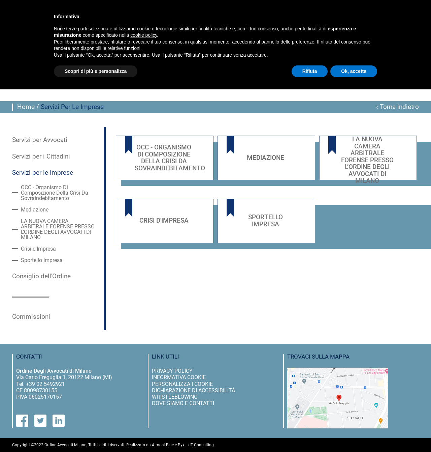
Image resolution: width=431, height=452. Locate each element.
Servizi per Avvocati (39, 140)
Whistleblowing (175, 397)
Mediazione (34, 210)
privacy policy (172, 371)
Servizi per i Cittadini (41, 156)
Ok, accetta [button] (353, 71)
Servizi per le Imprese (42, 172)
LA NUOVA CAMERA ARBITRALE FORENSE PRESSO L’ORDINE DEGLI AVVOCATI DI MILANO (58, 229)
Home (26, 107)
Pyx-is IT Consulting (196, 445)
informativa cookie (179, 377)
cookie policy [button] (143, 35)
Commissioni (31, 316)
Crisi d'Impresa (38, 249)
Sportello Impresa (42, 260)
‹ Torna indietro (397, 107)
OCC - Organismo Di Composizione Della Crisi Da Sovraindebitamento (54, 193)
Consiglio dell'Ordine (41, 276)
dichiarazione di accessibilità (193, 390)
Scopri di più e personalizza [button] (96, 71)
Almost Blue (163, 445)
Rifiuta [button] (309, 71)
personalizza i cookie (182, 384)
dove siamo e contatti (183, 403)
